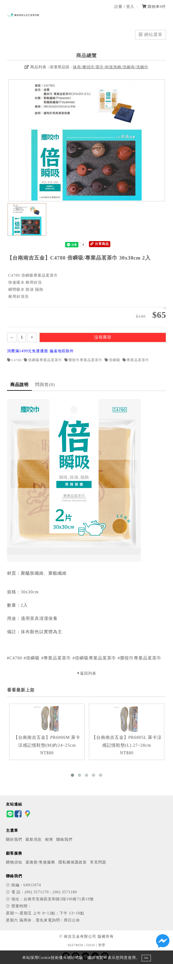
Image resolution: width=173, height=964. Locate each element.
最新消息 (33, 839)
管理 (101, 945)
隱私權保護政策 (72, 862)
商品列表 (35, 67)
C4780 (14, 360)
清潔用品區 (59, 67)
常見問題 (98, 862)
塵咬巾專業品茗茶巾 (83, 360)
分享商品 (99, 244)
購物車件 (154, 6)
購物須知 (14, 862)
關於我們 (14, 839)
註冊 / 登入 (124, 6)
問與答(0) (45, 384)
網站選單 (150, 34)
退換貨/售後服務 (40, 862)
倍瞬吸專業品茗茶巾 (43, 360)
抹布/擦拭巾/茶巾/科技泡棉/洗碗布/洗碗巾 (110, 67)
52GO (90, 945)
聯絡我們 (64, 839)
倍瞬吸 (112, 360)
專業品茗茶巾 (135, 360)
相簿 (49, 839)
